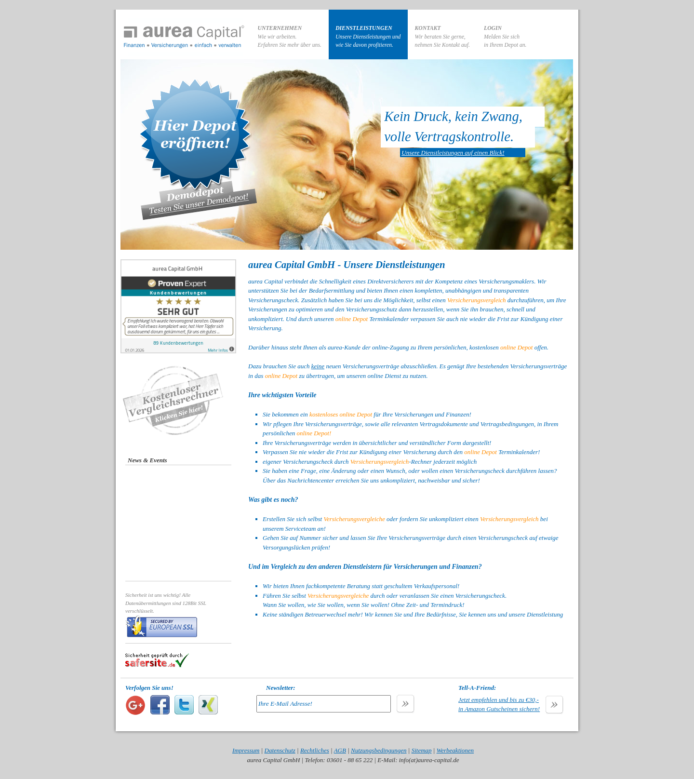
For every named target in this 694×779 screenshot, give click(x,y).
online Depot (351, 318)
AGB (340, 750)
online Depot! (313, 433)
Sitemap (422, 750)
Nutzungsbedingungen (379, 750)
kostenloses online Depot (340, 414)
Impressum (246, 750)
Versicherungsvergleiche (354, 519)
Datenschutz (280, 750)
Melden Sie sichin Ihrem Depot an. (505, 36)
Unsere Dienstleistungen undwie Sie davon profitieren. (367, 36)
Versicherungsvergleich (476, 300)
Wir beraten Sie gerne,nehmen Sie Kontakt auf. (442, 36)
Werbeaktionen (455, 750)
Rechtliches (314, 750)
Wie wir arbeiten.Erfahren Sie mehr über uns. (289, 36)
